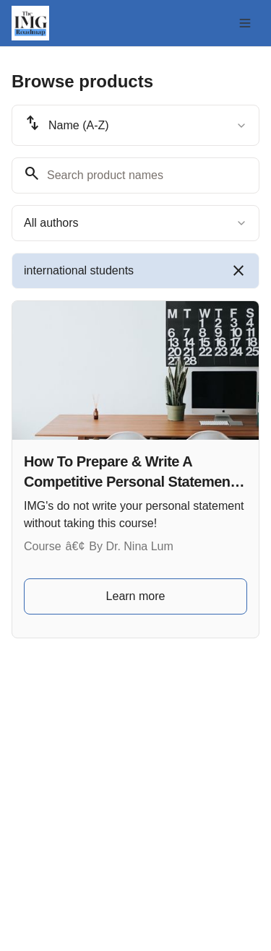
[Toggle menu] (245, 23)
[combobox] (135, 125)
